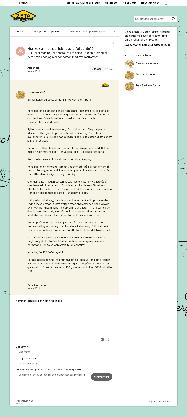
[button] (102, 339)
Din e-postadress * (26, 358)
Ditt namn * (22, 346)
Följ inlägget (96, 69)
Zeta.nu (23, 3)
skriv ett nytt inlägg (50, 300)
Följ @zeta (129, 3)
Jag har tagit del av (51, 374)
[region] (64, 58)
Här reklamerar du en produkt (83, 3)
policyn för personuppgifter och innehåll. (61, 374)
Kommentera (101, 376)
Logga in (151, 401)
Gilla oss (111, 3)
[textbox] (64, 320)
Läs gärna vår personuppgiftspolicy (146, 44)
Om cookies (165, 401)
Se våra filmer (150, 3)
